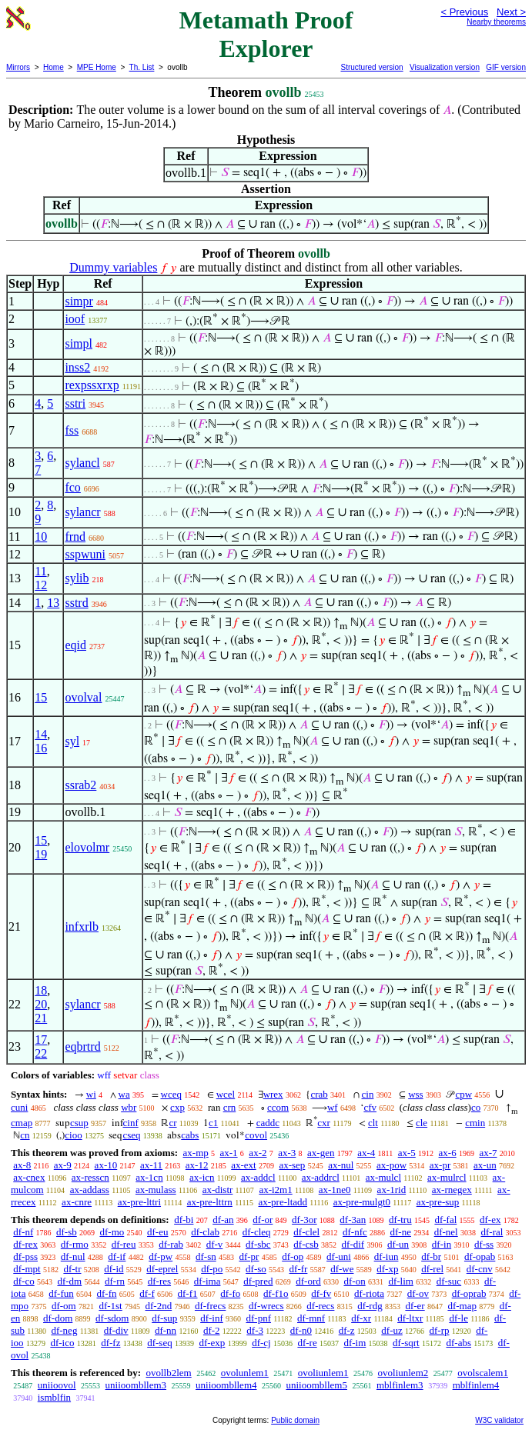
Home (53, 67)
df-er (414, 1305)
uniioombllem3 (135, 1385)
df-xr (361, 1318)
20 (41, 1004)
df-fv (321, 1293)
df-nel (446, 1232)
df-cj (261, 1342)
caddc (267, 1122)
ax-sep (292, 1165)
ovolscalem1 (482, 1372)
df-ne (400, 1232)
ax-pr (440, 1165)
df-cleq (257, 1232)
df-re (306, 1342)
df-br (431, 1256)
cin (368, 1094)
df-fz (110, 1342)
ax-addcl (258, 1177)
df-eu (157, 1232)
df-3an (353, 1219)
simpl (78, 343)
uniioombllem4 (226, 1385)
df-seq (159, 1342)
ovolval (83, 697)
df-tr (72, 1269)
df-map (462, 1305)
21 (41, 1018)
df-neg (64, 1330)
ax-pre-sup (438, 1202)
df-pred (258, 1281)
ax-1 (229, 1152)
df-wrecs (266, 1305)
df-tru (400, 1219)
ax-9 (63, 1165)
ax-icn (201, 1177)
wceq (171, 1094)
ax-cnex (29, 1177)
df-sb (66, 1232)
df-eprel (162, 1269)
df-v (214, 1244)
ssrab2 (80, 784)
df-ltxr (410, 1318)
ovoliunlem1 (323, 1372)
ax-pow (391, 1165)
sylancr (82, 511)
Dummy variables (113, 267)
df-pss (25, 1256)
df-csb (306, 1244)
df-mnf (311, 1318)
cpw (463, 1094)
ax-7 (488, 1152)
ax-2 (257, 1152)
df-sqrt (406, 1342)
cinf (131, 1122)
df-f (147, 1293)
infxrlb (82, 926)
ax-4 (366, 1152)
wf (332, 1107)
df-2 (211, 1330)
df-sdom (112, 1318)
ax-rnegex (452, 1189)
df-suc (449, 1281)
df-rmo (75, 1244)
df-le (458, 1318)
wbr (128, 1107)
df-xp (387, 1269)
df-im (354, 1342)
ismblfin (54, 1397)
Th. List (142, 67)
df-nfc (355, 1232)
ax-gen (320, 1152)
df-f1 (188, 1293)
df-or (263, 1219)
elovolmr (87, 847)
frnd (75, 536)
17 (41, 1039)
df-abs (459, 1342)
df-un (398, 1244)
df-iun (386, 1256)
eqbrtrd (82, 1046)
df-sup (164, 1318)
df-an (222, 1219)
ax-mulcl (383, 1177)
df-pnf (258, 1318)
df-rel (432, 1269)
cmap (21, 1122)
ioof (75, 318)
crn (229, 1107)
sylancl (82, 462)
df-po (212, 1269)
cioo (73, 1135)
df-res (159, 1281)
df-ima (207, 1281)
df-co (23, 1281)
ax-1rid (392, 1189)
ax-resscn (90, 1177)
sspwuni (85, 554)
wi (91, 1094)
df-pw (160, 1256)
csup (79, 1122)
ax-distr (217, 1189)
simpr (78, 301)
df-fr (298, 1269)
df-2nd (159, 1305)
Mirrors (18, 67)
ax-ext (243, 1165)
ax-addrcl (321, 1177)
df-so (256, 1269)
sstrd (76, 602)
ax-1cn (149, 1177)
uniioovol (57, 1385)
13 (53, 602)
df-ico (62, 1342)
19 (41, 854)
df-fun (61, 1293)
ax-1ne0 (335, 1189)
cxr (323, 1122)
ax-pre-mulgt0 (361, 1202)
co (475, 1107)
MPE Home (96, 67)
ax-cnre (77, 1202)
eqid (75, 645)
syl (72, 741)
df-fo (230, 1293)
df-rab (171, 1244)
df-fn (107, 1293)
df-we (341, 1269)
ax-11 (151, 1165)
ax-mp (196, 1152)
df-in (441, 1244)
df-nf (23, 1232)
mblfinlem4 (476, 1385)
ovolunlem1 (245, 1372)
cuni (19, 1107)
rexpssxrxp (92, 385)
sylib (77, 578)
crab (318, 1094)
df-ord (308, 1281)
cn (24, 1135)
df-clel (306, 1232)
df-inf (211, 1318)
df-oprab (469, 1293)
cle (421, 1122)
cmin (475, 1122)
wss (415, 1094)
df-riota (369, 1293)
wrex (273, 1094)
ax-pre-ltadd (283, 1202)
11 (40, 571)
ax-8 (22, 1165)
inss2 (77, 367)
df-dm (69, 1281)
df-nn (165, 1330)
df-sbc (258, 1244)
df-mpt (26, 1269)
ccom (278, 1107)
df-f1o (276, 1293)
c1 (213, 1122)
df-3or (304, 1219)
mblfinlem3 (399, 1385)
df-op (292, 1256)
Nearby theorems (496, 22)
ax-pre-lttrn (210, 1202)
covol (256, 1135)
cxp (177, 1107)
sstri (75, 403)
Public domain (295, 1420)
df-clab (205, 1232)
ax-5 (407, 1152)
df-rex (25, 1244)
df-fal (445, 1219)
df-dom (57, 1318)
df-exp (212, 1342)
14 (41, 734)
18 (41, 990)
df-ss (484, 1244)
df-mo (111, 1232)
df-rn (115, 1281)
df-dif (353, 1244)
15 (41, 697)
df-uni (338, 1256)
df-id (113, 1269)
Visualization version (445, 67)
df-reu (124, 1244)
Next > (511, 12)
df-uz (391, 1330)
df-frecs (210, 1305)
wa (124, 1094)
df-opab (479, 1256)
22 (41, 1053)
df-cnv (480, 1269)
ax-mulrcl (447, 1177)
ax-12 (197, 1165)
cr (172, 1122)
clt (373, 1122)
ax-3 (287, 1152)
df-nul (73, 1256)
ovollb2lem (168, 1372)
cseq (131, 1135)
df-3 (254, 1330)
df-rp (440, 1330)
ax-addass (89, 1189)
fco (72, 487)
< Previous (464, 12)
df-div (116, 1330)
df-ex (490, 1219)
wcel (226, 1094)
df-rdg (370, 1305)
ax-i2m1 (275, 1189)
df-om (64, 1305)
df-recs (320, 1305)
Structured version (371, 67)
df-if (116, 1256)
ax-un (485, 1165)
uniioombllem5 (316, 1385)
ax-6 (448, 1152)
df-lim (400, 1281)
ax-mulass (156, 1189)
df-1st (110, 1305)
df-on (354, 1281)
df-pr (249, 1256)
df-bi (183, 1219)
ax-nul (340, 1165)
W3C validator (499, 1420)
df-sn (206, 1256)
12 (41, 585)
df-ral (491, 1232)
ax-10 (106, 1165)
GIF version (506, 67)
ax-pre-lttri (139, 1202)
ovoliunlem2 (403, 1372)
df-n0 (301, 1330)
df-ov (418, 1293)
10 (41, 536)
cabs (190, 1135)
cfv (369, 1107)
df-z (347, 1330)
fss (72, 430)
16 (41, 748)
